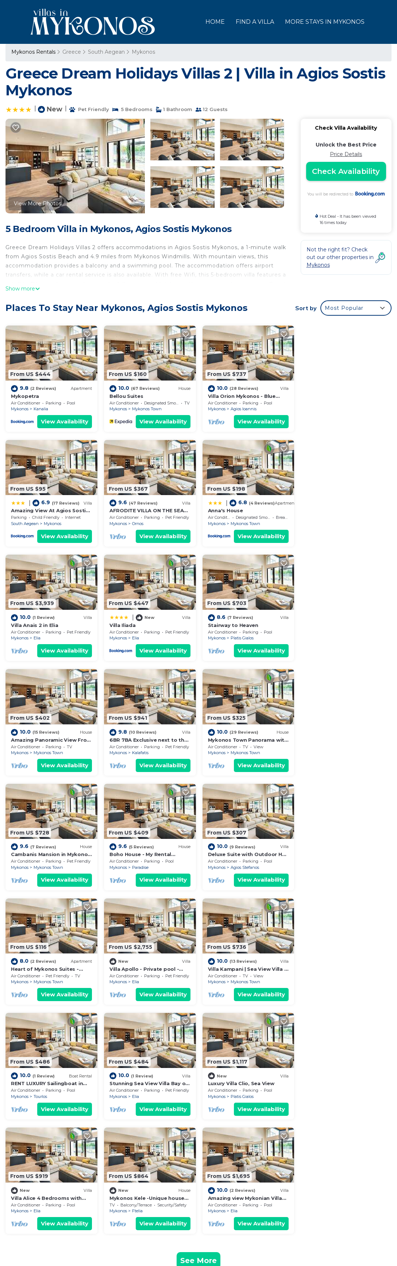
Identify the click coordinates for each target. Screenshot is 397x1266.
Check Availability (346, 171)
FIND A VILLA (255, 21)
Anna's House (126, 510)
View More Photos (37, 203)
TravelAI (154, 1232)
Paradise (140, 751)
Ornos (39, 523)
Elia (233, 523)
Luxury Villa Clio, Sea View (44, 968)
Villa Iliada (318, 510)
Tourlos (236, 866)
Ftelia (235, 980)
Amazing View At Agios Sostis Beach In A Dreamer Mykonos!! (287, 1143)
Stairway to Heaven (36, 624)
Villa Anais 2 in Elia (231, 510)
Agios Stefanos (244, 751)
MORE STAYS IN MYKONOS (325, 21)
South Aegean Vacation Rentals (56, 1120)
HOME (215, 21)
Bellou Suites (126, 396)
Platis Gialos (45, 637)
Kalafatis (238, 637)
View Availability (64, 421)
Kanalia (41, 408)
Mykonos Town (146, 408)
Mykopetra (25, 396)
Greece (71, 52)
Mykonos (143, 52)
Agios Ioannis (243, 408)
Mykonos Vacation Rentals (49, 1108)
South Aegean (106, 52)
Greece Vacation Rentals (47, 1132)
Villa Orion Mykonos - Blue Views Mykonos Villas (269, 1132)
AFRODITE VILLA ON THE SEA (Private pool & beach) (277, 1155)
